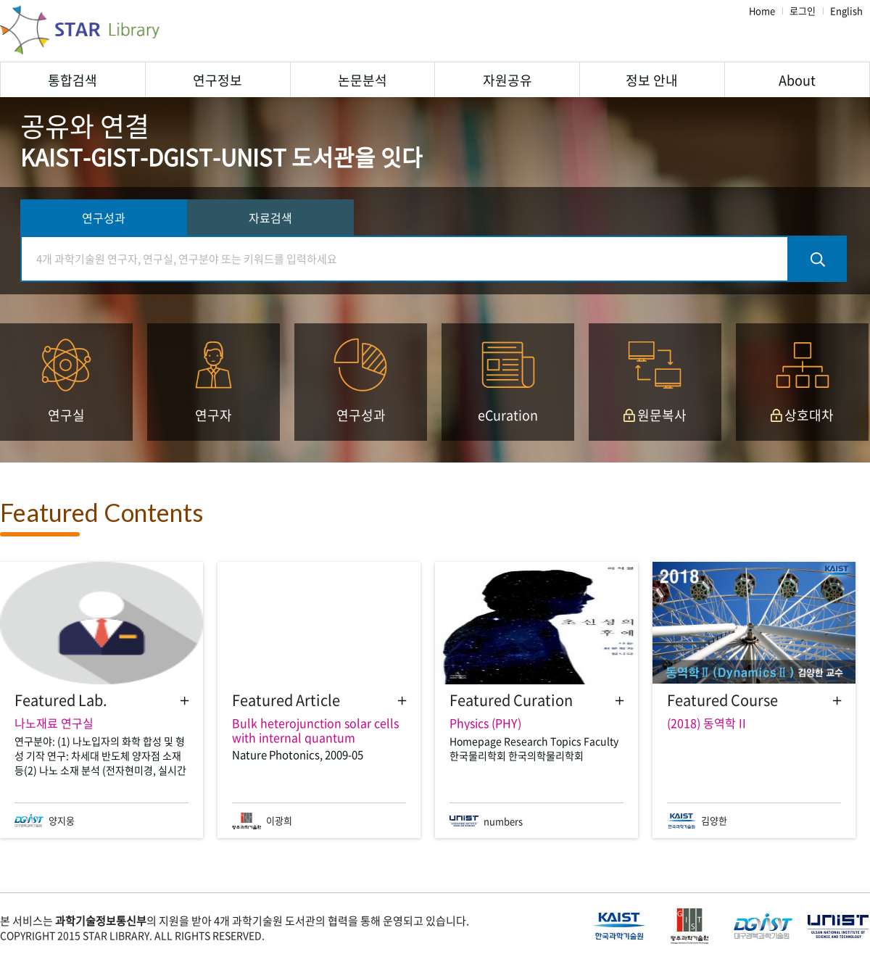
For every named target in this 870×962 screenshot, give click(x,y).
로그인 (803, 11)
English (846, 11)
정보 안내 (652, 80)
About (797, 80)
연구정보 (217, 80)
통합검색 (72, 80)
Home (762, 11)
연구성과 (103, 217)
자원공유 (507, 80)
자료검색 (270, 217)
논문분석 (362, 80)
